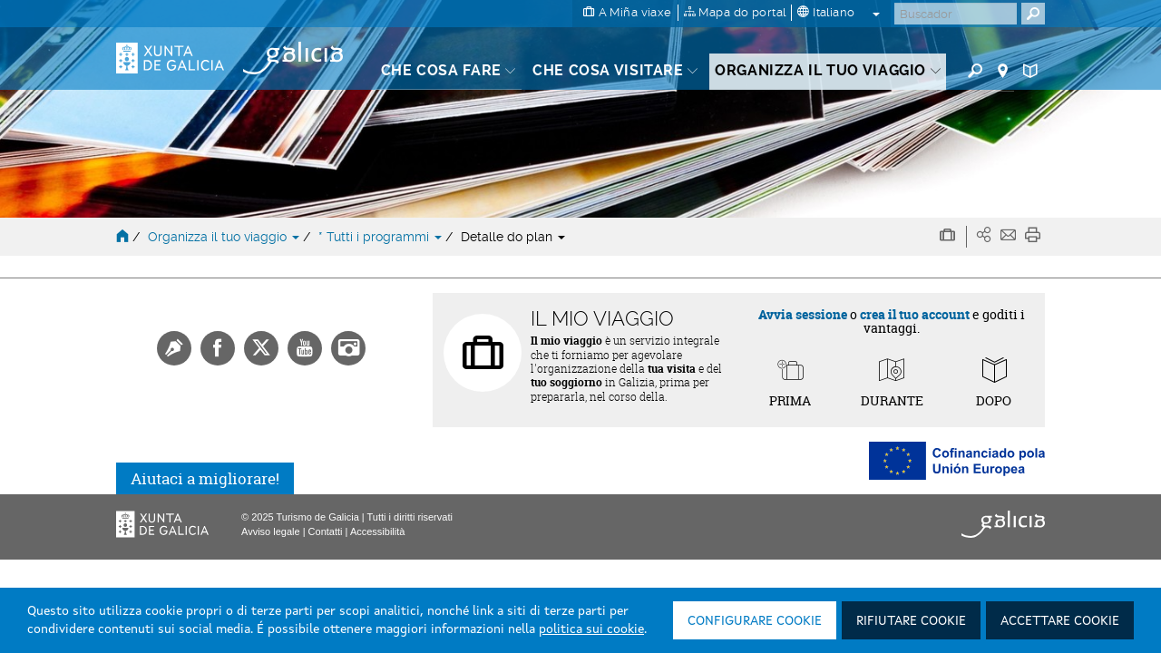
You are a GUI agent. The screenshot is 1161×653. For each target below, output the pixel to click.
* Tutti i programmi (381, 236)
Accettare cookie (1059, 621)
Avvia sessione (802, 314)
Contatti (325, 531)
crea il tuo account (915, 314)
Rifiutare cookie (911, 621)
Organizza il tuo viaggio (225, 236)
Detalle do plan (513, 236)
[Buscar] (955, 13)
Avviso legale (270, 531)
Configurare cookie (755, 621)
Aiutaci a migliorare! (205, 478)
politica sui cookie (591, 629)
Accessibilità (377, 531)
